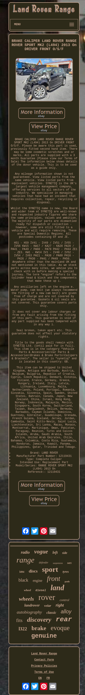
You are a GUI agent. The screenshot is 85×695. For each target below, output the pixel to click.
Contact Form (44, 659)
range (25, 560)
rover (47, 597)
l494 (21, 571)
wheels (26, 599)
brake (39, 628)
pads (67, 581)
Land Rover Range (44, 653)
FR (48, 678)
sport (50, 569)
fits (19, 620)
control (64, 600)
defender (43, 562)
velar (47, 605)
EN (39, 678)
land (57, 588)
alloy (66, 611)
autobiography (29, 612)
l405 (69, 563)
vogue (41, 551)
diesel (40, 590)
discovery (39, 619)
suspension (58, 563)
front (53, 578)
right (60, 605)
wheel (27, 590)
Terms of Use (44, 672)
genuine (44, 636)
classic (51, 612)
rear (64, 619)
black (23, 580)
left (55, 552)
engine (37, 580)
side (64, 553)
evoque (60, 627)
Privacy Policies (44, 666)
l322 (22, 628)
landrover (32, 605)
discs (33, 571)
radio (25, 552)
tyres (66, 571)
